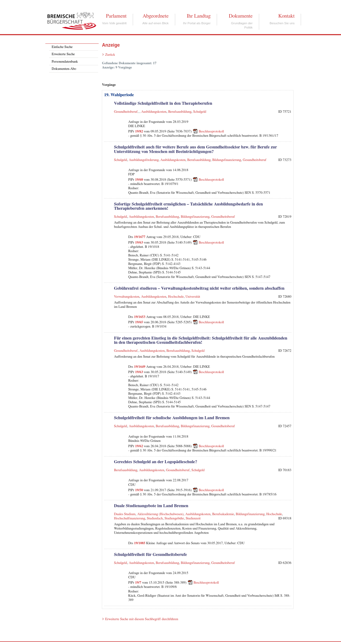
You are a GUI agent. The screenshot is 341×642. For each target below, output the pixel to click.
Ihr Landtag (198, 16)
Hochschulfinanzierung (129, 518)
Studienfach (155, 518)
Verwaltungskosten (126, 296)
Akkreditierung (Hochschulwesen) (160, 514)
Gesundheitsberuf (126, 112)
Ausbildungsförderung (144, 160)
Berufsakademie (223, 514)
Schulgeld (199, 112)
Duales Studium (124, 514)
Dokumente (240, 16)
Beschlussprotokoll (211, 131)
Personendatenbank (65, 61)
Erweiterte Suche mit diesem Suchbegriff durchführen (141, 619)
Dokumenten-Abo (64, 69)
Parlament (116, 16)
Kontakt (286, 16)
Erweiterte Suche (63, 54)
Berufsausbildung (179, 112)
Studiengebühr (174, 518)
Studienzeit (193, 518)
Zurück (110, 54)
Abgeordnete (156, 16)
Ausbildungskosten (153, 112)
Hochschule (176, 296)
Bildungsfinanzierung (226, 160)
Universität (193, 296)
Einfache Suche (62, 47)
